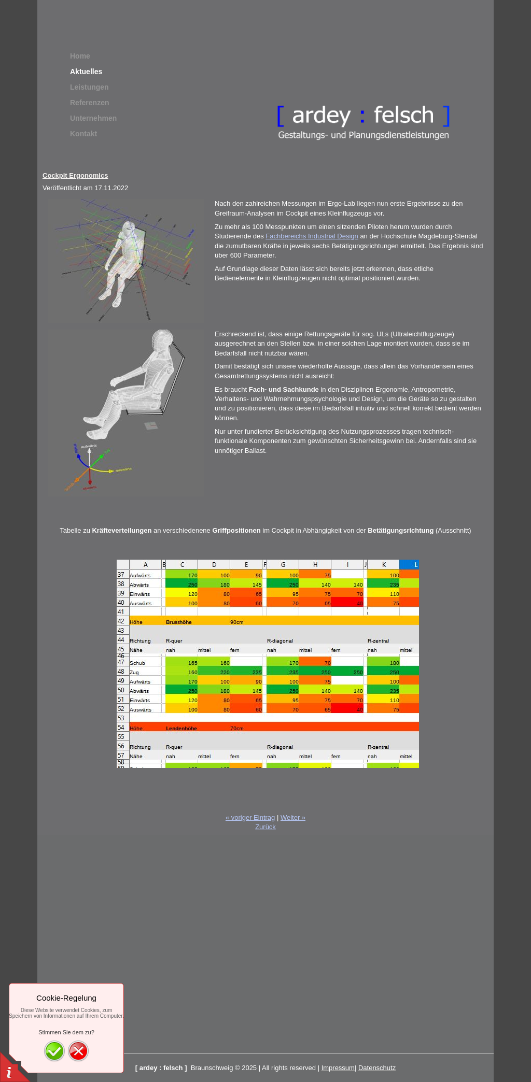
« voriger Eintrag (250, 817)
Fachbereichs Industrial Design (312, 236)
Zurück (265, 827)
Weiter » (293, 817)
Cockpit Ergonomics (75, 175)
